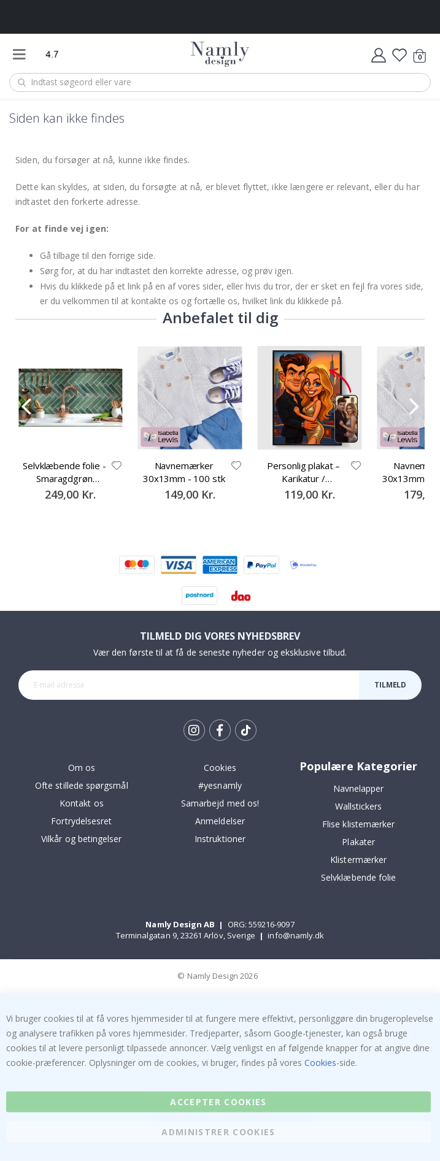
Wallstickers (358, 806)
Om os (81, 767)
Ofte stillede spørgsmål (81, 785)
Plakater (358, 842)
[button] (116, 465)
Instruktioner (220, 839)
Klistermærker (358, 859)
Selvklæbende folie (358, 877)
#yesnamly (220, 785)
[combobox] (220, 82)
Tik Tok (246, 730)
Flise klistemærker (358, 824)
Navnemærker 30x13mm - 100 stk (184, 471)
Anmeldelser (220, 821)
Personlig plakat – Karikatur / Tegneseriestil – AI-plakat (303, 472)
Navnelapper (358, 788)
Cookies (220, 767)
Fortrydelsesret (81, 821)
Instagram (194, 730)
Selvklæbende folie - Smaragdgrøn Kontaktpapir (64, 472)
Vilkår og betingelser (81, 839)
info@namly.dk (296, 935)
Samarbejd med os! (220, 803)
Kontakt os (82, 803)
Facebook (220, 730)
